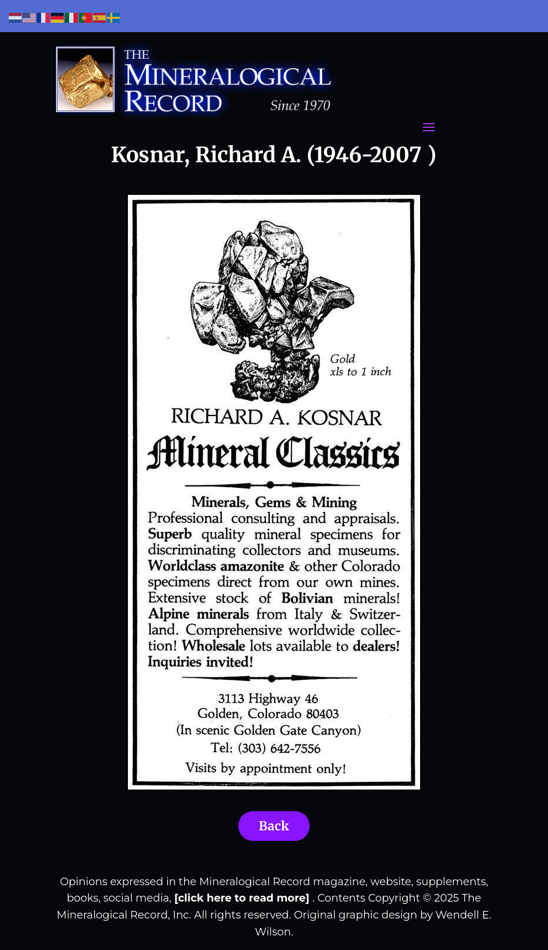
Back (274, 826)
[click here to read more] (243, 898)
